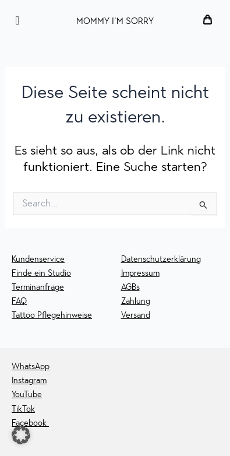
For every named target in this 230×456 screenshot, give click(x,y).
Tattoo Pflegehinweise (52, 315)
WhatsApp (30, 366)
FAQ (19, 301)
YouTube (27, 394)
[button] (21, 435)
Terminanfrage (38, 287)
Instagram (29, 380)
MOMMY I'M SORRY (115, 21)
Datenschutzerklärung (161, 259)
